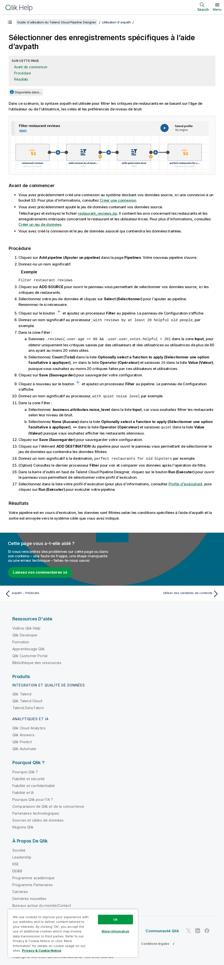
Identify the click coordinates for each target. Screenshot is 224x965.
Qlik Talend (21, 692)
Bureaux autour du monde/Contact (41, 904)
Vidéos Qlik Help (26, 626)
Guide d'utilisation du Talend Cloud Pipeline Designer (56, 22)
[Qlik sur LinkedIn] (197, 929)
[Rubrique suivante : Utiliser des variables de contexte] (167, 592)
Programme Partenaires (32, 883)
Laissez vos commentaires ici (40, 570)
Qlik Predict (22, 740)
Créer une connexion (118, 200)
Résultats (21, 79)
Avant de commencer (31, 67)
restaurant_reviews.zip (97, 213)
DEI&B (17, 869)
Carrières (20, 890)
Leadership (22, 855)
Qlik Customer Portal (29, 654)
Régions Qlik (23, 825)
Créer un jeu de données (40, 224)
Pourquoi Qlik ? (25, 770)
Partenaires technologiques (35, 811)
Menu (217, 9)
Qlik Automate (24, 747)
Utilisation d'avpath (116, 22)
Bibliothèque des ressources (36, 661)
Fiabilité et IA (23, 791)
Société (18, 848)
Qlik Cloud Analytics (29, 726)
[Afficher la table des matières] (10, 22)
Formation (20, 640)
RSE (15, 862)
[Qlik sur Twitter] (188, 929)
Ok (115, 919)
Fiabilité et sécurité (28, 777)
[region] (73, 933)
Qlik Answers (23, 733)
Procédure (22, 73)
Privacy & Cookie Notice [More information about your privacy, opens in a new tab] (41, 950)
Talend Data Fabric (28, 706)
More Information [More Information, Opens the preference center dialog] (115, 931)
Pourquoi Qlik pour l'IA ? (32, 798)
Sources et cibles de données (38, 818)
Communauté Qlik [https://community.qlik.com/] (162, 929)
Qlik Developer (24, 633)
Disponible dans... (28, 92)
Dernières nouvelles (29, 897)
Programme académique (33, 876)
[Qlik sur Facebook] (207, 929)
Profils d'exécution (184, 482)
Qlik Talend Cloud (27, 699)
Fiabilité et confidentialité (33, 784)
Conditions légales (155, 942)
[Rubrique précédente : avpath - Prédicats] (57, 592)
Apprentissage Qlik (28, 647)
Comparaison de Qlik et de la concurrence (48, 805)
